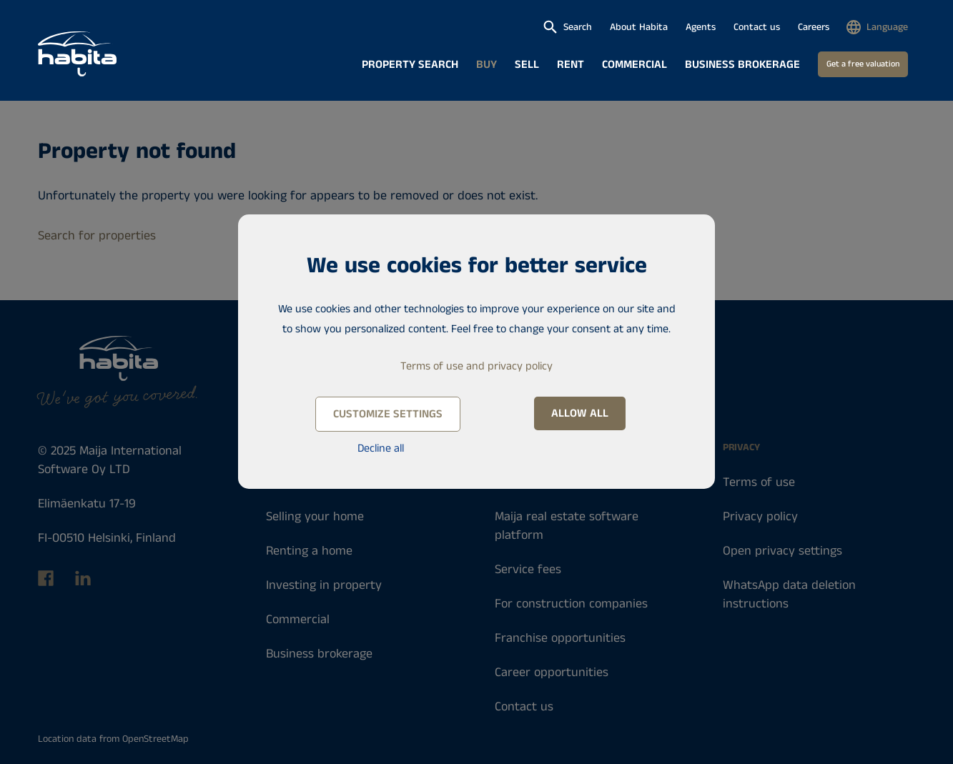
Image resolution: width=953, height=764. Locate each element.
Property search (410, 64)
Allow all (579, 413)
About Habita (639, 27)
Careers (813, 27)
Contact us (757, 27)
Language (887, 27)
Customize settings (388, 414)
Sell (527, 64)
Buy (486, 64)
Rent (570, 64)
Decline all (380, 448)
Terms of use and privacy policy (476, 366)
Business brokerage (742, 64)
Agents (701, 27)
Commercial (634, 64)
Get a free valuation (862, 64)
